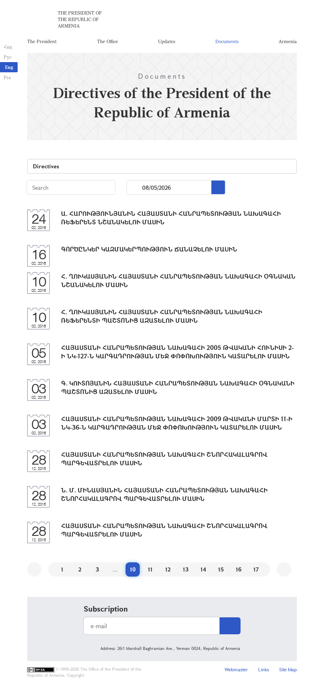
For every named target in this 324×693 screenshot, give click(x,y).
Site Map (288, 671)
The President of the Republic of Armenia (80, 20)
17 (256, 571)
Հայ (7, 46)
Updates (166, 42)
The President (42, 42)
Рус (7, 57)
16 (239, 571)
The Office (107, 42)
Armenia (288, 42)
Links (263, 671)
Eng (9, 67)
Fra (7, 77)
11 (150, 571)
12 (168, 571)
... (134, 189)
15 (221, 571)
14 (203, 571)
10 (133, 571)
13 (186, 571)
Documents (227, 42)
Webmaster (236, 671)
